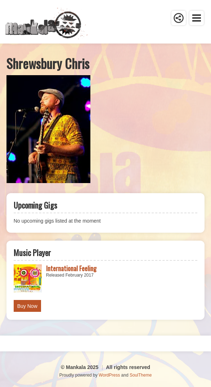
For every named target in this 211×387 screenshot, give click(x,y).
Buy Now (27, 306)
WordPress (109, 375)
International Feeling (71, 268)
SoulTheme (141, 375)
